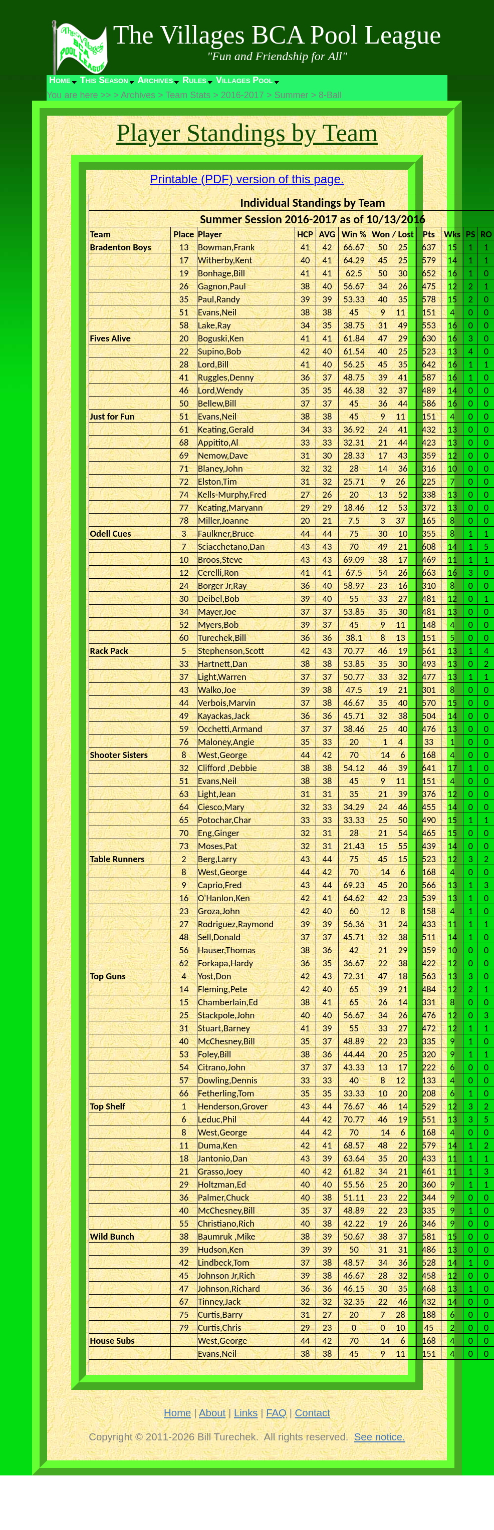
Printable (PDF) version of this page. (247, 179)
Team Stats (187, 95)
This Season (104, 80)
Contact (312, 1412)
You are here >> (79, 95)
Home (60, 80)
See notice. (379, 1436)
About (212, 1412)
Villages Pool (244, 80)
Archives (155, 80)
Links (246, 1412)
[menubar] (163, 82)
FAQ (276, 1412)
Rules (194, 80)
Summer (291, 95)
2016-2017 (242, 95)
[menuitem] (62, 82)
